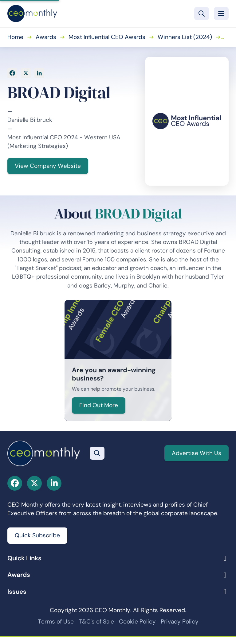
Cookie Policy (137, 621)
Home (15, 37)
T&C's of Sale (96, 621)
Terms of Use (56, 621)
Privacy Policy (180, 621)
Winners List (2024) (185, 37)
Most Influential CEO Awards (107, 37)
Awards (46, 37)
